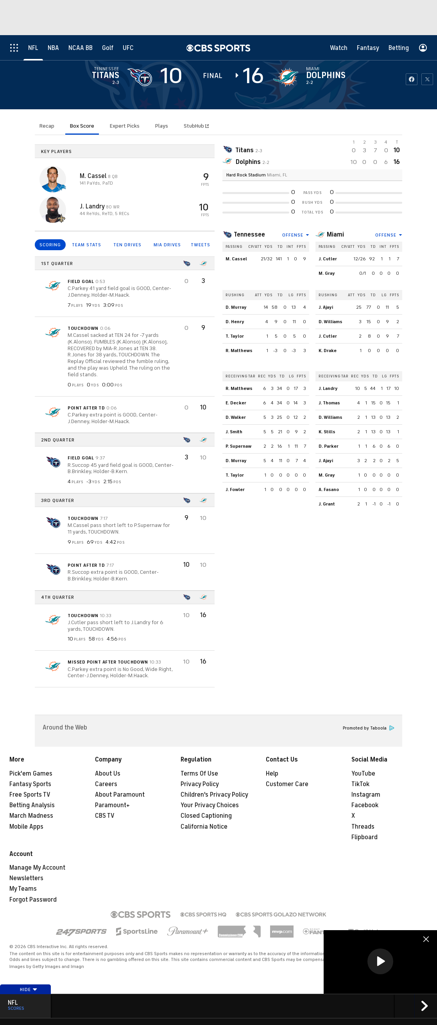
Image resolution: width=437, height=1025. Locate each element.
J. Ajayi (326, 307)
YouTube (363, 774)
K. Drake (328, 350)
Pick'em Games (30, 774)
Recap (46, 126)
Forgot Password (33, 900)
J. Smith (234, 431)
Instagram (365, 795)
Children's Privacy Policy (214, 795)
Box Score (82, 126)
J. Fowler (235, 489)
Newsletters (26, 878)
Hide (29, 989)
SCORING (50, 244)
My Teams (23, 889)
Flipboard (364, 837)
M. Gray (327, 273)
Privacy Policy (200, 784)
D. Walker (236, 417)
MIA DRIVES (167, 244)
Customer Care (287, 784)
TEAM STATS (86, 244)
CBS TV (105, 816)
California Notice (204, 827)
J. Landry (93, 206)
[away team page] (139, 77)
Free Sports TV (29, 795)
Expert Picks (125, 126)
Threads (362, 827)
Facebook (364, 805)
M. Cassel (94, 176)
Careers (106, 784)
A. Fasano (329, 489)
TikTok (360, 784)
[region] (380, 962)
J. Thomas (329, 403)
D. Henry (235, 321)
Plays (161, 126)
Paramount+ (112, 805)
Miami (335, 234)
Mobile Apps (26, 827)
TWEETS (200, 244)
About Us (107, 774)
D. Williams (330, 321)
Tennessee (249, 234)
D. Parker (328, 446)
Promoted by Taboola (368, 728)
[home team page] (285, 77)
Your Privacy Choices (210, 805)
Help (272, 774)
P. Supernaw (238, 446)
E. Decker (236, 403)
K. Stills (327, 431)
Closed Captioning (206, 816)
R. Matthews (239, 350)
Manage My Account (37, 868)
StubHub (196, 126)
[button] (380, 961)
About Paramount (120, 795)
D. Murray (236, 307)
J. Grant (327, 504)
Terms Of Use (199, 774)
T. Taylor (235, 336)
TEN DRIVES (127, 244)
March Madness (31, 816)
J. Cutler (328, 259)
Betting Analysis (32, 805)
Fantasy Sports (30, 784)
